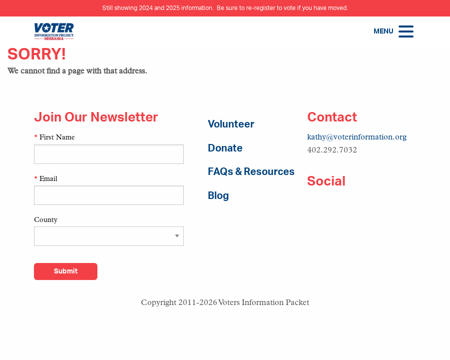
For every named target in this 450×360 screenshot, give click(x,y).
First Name (54, 138)
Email (45, 179)
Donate (225, 149)
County (45, 220)
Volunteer (231, 125)
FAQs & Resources (251, 172)
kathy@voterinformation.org (357, 138)
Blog (218, 196)
